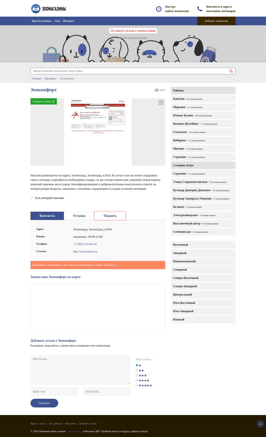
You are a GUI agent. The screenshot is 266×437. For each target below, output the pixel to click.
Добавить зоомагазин (216, 21)
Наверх (260, 424)
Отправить (44, 403)
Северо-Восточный (186, 277)
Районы (178, 90)
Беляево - (187, 206)
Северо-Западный (185, 286)
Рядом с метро (38, 423)
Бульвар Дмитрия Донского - (201, 190)
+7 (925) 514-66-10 (84, 244)
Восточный (180, 244)
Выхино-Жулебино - (195, 123)
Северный (180, 269)
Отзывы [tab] (79, 216)
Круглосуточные (41, 21)
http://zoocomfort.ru (85, 251)
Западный (179, 253)
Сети (57, 21)
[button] (161, 102)
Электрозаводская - (194, 215)
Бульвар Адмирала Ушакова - (201, 198)
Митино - (188, 148)
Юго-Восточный (184, 302)
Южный (178, 319)
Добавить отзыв (88, 423)
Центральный (182, 294)
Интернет (68, 21)
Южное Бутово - (192, 115)
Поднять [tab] (110, 216)
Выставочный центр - (195, 223)
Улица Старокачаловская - (199, 181)
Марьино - (187, 107)
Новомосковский (184, 261)
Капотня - (187, 98)
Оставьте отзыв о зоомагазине (133, 31)
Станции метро (183, 165)
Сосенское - (189, 132)
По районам (55, 423)
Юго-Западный (183, 311)
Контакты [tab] (47, 216)
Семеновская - (191, 231)
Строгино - (189, 156)
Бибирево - (189, 140)
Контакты (70, 423)
